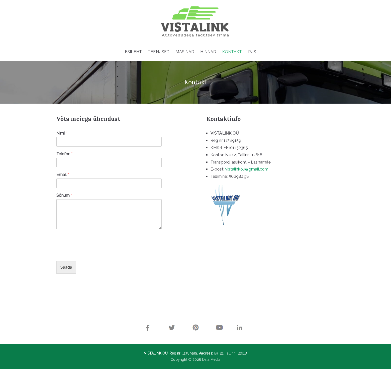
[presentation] (92, 254)
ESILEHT (133, 51)
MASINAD (185, 51)
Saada (64, 268)
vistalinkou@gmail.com (244, 170)
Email (61, 175)
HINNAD (208, 51)
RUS (252, 51)
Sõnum (62, 196)
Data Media (211, 362)
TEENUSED (159, 51)
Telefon (63, 155)
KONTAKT (232, 51)
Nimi (60, 134)
